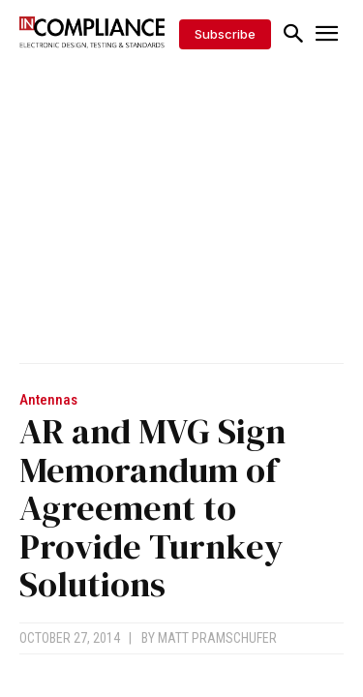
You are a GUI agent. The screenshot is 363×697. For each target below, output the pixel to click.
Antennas (48, 400)
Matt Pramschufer (217, 638)
